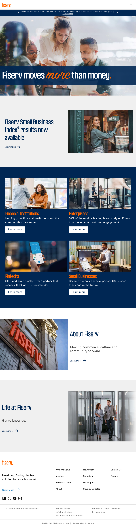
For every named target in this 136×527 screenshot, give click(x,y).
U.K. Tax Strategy (64, 512)
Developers (89, 482)
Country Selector (91, 488)
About (59, 488)
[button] (19, 12)
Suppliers (88, 476)
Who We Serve (63, 469)
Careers (114, 476)
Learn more (15, 229)
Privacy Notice (63, 508)
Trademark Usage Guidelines (106, 508)
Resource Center (64, 482)
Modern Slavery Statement (69, 515)
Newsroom (88, 469)
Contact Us (116, 469)
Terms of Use (98, 512)
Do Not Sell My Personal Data (55, 523)
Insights (59, 476)
